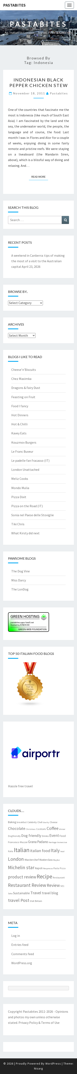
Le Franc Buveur (22, 451)
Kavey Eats (18, 433)
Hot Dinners (19, 415)
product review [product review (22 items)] (22, 877)
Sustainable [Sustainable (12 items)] (21, 893)
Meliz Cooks (19, 479)
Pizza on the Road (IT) (27, 506)
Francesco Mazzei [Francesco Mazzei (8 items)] (18, 842)
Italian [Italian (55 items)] (22, 850)
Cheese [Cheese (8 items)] (53, 822)
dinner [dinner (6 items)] (62, 829)
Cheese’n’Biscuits (23, 370)
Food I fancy (19, 406)
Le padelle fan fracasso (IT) (30, 460)
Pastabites (14, 5)
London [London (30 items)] (16, 859)
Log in (15, 936)
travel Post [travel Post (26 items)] (18, 900)
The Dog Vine (20, 571)
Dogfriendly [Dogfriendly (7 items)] (14, 835)
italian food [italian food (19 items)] (40, 850)
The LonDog (20, 589)
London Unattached (25, 469)
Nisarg (38, 1068)
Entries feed (19, 945)
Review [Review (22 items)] (53, 885)
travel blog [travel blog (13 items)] (50, 893)
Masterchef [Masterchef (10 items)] (31, 860)
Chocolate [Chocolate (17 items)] (16, 828)
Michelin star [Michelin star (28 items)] (21, 867)
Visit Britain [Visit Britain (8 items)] (36, 900)
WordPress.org (21, 963)
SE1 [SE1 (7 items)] (62, 885)
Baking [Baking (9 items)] (12, 822)
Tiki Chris (17, 524)
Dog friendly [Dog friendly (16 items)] (31, 835)
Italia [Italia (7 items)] (10, 851)
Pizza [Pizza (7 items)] (63, 868)
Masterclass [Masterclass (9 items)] (46, 860)
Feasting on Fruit (23, 397)
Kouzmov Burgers (23, 442)
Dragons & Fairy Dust (25, 388)
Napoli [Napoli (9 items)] (39, 868)
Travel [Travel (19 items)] (35, 892)
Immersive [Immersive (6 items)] (62, 842)
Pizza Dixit (18, 497)
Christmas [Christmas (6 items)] (31, 829)
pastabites (59, 93)
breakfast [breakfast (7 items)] (22, 822)
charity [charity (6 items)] (46, 822)
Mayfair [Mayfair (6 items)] (56, 860)
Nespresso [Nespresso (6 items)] (48, 868)
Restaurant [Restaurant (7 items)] (59, 877)
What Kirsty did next (25, 533)
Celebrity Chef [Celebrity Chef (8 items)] (34, 822)
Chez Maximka (21, 379)
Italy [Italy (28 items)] (55, 850)
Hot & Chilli (19, 424)
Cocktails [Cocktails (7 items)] (41, 828)
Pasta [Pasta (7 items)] (56, 868)
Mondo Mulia (20, 488)
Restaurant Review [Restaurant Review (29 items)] (27, 885)
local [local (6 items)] (62, 851)
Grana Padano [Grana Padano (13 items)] (38, 842)
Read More (39, 176)
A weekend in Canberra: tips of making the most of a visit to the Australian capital (38, 261)
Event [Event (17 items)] (54, 835)
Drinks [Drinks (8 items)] (45, 835)
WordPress (53, 1063)
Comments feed (22, 954)
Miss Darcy (18, 580)
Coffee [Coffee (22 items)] (53, 828)
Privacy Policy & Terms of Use (39, 1023)
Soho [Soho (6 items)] (10, 893)
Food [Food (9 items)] (63, 836)
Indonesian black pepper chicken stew (38, 82)
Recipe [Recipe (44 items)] (44, 876)
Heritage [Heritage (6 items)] (52, 842)
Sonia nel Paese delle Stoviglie (32, 515)
